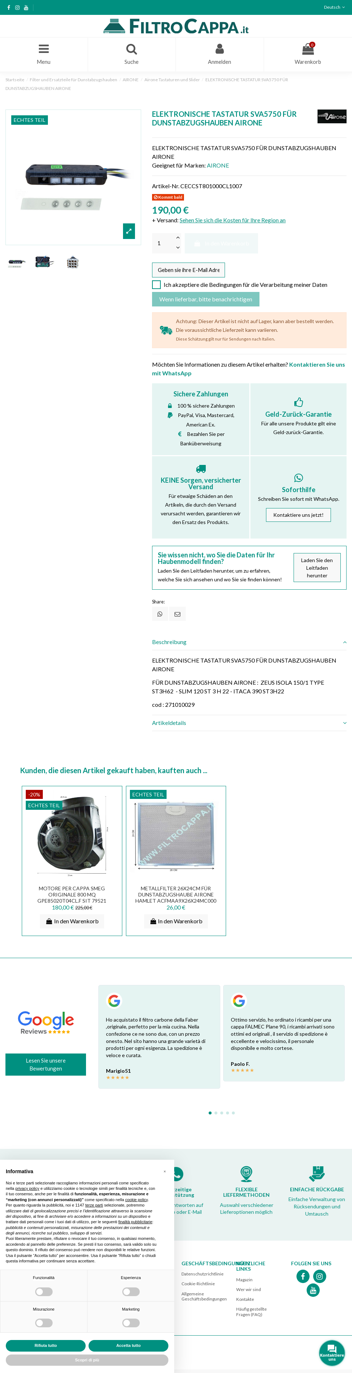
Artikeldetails (249, 726)
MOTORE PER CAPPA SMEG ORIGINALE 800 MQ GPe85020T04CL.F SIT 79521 (71, 898)
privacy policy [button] (27, 1188)
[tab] (249, 645)
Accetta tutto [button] (128, 1345)
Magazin (244, 1283)
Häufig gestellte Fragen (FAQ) (251, 1315)
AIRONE (218, 167)
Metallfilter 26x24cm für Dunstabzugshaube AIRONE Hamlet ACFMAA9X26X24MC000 (175, 898)
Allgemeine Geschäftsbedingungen (204, 1299)
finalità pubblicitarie (135, 1222)
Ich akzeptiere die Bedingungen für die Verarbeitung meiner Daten (245, 288)
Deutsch (335, 7)
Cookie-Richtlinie (198, 1287)
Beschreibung (249, 645)
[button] (165, 1171)
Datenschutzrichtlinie (202, 1277)
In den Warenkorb (221, 245)
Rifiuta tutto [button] (45, 1345)
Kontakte (245, 1303)
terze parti (94, 1205)
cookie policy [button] (136, 1199)
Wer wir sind (248, 1292)
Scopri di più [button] (87, 1360)
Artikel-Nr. (165, 187)
